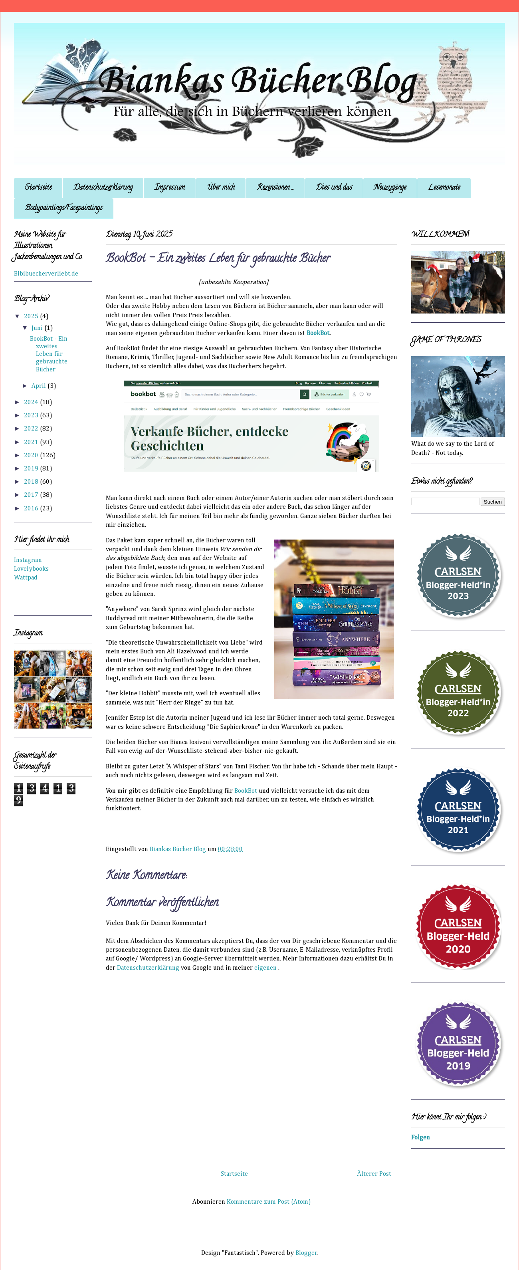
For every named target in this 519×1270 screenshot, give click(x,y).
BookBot (245, 791)
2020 (32, 455)
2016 (32, 509)
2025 (32, 317)
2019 (32, 469)
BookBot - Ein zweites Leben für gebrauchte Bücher (48, 354)
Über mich (221, 188)
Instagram (28, 560)
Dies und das (334, 188)
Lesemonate (444, 188)
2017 (32, 495)
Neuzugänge (390, 188)
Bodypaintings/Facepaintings (64, 208)
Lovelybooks (31, 569)
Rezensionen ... (275, 188)
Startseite (38, 188)
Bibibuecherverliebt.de (46, 274)
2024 (32, 402)
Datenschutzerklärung (103, 188)
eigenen (265, 968)
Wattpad (26, 578)
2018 (32, 482)
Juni (38, 328)
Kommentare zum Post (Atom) (269, 1202)
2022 (32, 429)
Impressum (170, 188)
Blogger (306, 1253)
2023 (32, 416)
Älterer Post (374, 1174)
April (40, 386)
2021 (32, 442)
